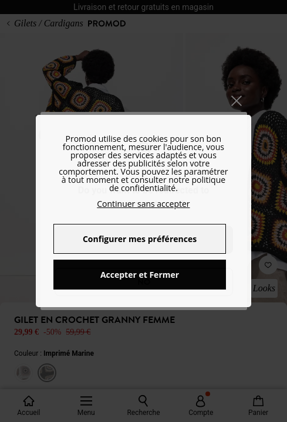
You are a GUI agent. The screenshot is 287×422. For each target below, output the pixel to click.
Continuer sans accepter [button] (143, 203)
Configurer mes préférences (140, 238)
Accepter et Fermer (139, 274)
